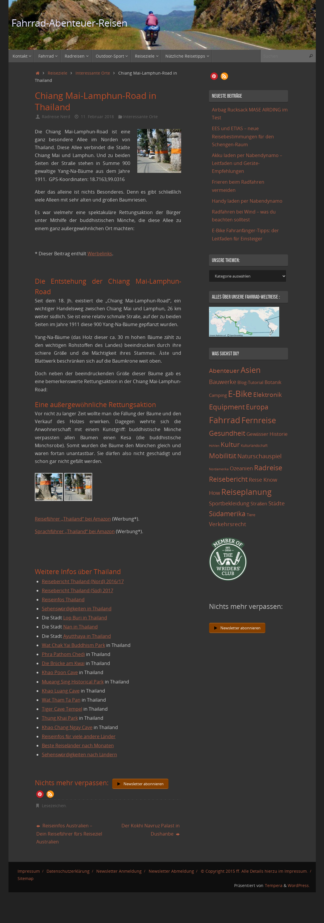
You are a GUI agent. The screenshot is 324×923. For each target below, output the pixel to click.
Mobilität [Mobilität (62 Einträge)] (222, 455)
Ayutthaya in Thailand (87, 636)
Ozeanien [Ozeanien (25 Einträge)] (241, 468)
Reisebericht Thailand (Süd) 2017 (77, 590)
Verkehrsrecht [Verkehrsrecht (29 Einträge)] (227, 524)
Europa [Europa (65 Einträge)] (257, 406)
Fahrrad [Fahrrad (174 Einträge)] (224, 420)
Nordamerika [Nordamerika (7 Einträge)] (219, 469)
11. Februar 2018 (97, 116)
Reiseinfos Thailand (63, 599)
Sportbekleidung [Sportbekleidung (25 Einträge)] (229, 503)
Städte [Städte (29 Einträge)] (276, 503)
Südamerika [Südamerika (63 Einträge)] (227, 513)
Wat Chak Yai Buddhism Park (73, 645)
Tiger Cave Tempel (62, 709)
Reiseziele (57, 73)
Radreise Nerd (56, 116)
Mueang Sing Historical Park (73, 682)
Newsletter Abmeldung (171, 871)
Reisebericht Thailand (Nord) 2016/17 (83, 581)
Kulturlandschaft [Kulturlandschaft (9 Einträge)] (254, 445)
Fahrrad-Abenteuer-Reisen (69, 23)
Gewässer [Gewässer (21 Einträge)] (257, 433)
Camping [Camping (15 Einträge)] (218, 395)
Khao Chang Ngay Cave (67, 727)
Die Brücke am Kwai (63, 663)
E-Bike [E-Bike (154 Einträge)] (240, 393)
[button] (40, 794)
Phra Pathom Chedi (63, 654)
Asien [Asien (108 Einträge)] (251, 370)
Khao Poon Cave (60, 672)
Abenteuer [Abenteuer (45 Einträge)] (224, 370)
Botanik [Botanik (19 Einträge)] (273, 382)
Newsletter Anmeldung (119, 871)
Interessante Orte (93, 73)
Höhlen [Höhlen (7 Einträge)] (214, 446)
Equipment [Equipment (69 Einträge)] (227, 406)
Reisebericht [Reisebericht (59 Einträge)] (228, 479)
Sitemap (26, 878)
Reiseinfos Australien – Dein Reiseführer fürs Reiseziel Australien (69, 833)
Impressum (29, 871)
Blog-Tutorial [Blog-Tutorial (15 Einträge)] (250, 382)
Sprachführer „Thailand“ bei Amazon (75, 531)
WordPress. (299, 885)
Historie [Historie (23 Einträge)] (279, 433)
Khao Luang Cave (61, 691)
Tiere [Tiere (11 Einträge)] (251, 514)
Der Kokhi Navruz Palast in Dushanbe (150, 829)
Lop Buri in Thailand (85, 617)
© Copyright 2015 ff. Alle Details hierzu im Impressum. (254, 871)
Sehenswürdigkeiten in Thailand (77, 608)
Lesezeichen (54, 805)
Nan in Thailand (80, 627)
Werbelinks (100, 253)
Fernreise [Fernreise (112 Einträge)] (258, 420)
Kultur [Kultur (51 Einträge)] (230, 444)
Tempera (273, 885)
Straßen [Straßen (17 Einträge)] (259, 503)
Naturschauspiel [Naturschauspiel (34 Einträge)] (259, 456)
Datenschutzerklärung (68, 871)
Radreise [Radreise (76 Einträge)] (268, 467)
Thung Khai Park (60, 718)
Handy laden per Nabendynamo (247, 201)
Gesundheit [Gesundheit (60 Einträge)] (227, 433)
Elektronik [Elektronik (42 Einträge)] (267, 394)
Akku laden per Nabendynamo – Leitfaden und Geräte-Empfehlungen (247, 163)
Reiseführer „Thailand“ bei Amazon (73, 519)
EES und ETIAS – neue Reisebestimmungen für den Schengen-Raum (243, 136)
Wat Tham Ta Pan (61, 700)
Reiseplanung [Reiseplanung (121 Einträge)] (246, 491)
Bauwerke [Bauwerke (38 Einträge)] (222, 382)
